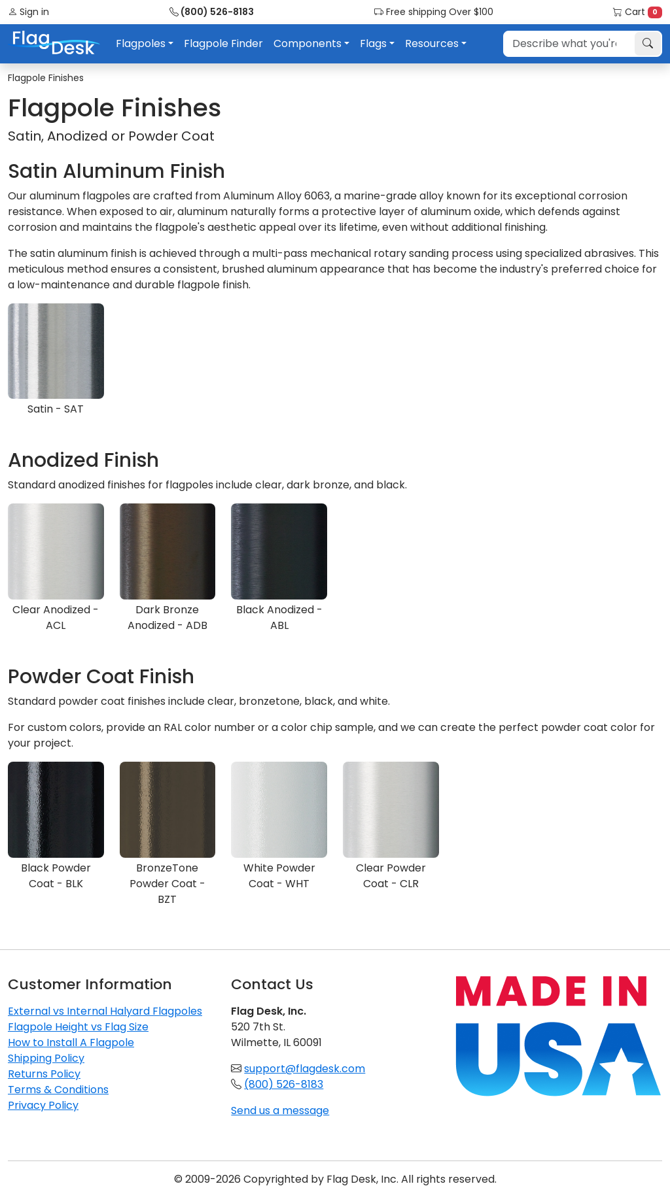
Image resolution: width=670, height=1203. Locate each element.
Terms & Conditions (58, 1089)
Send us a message (280, 1110)
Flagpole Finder (223, 43)
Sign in (28, 11)
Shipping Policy (46, 1058)
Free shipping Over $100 (433, 11)
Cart (637, 11)
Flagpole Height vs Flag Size (78, 1026)
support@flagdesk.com (304, 1068)
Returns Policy (44, 1073)
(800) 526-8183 (211, 11)
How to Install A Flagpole (71, 1042)
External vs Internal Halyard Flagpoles (105, 1011)
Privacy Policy (43, 1105)
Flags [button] (373, 43)
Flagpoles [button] (141, 43)
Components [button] (307, 43)
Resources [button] (432, 43)
